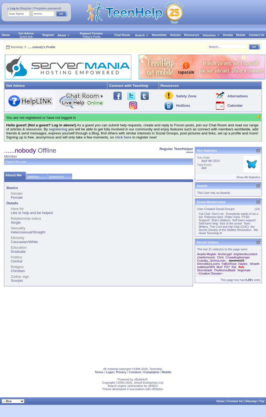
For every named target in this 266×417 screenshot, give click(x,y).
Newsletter (159, 35)
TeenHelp (16, 47)
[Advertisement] (103, 325)
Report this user (16, 161)
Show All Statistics (248, 177)
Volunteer (209, 35)
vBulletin (140, 379)
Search (142, 35)
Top (261, 401)
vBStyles (157, 389)
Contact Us (256, 35)
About (62, 35)
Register (26, 8)
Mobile (241, 35)
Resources (191, 35)
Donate (228, 35)
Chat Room (122, 35)
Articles (175, 35)
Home (6, 35)
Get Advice (26, 33)
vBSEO (153, 385)
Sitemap (251, 401)
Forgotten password (47, 8)
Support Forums (91, 33)
